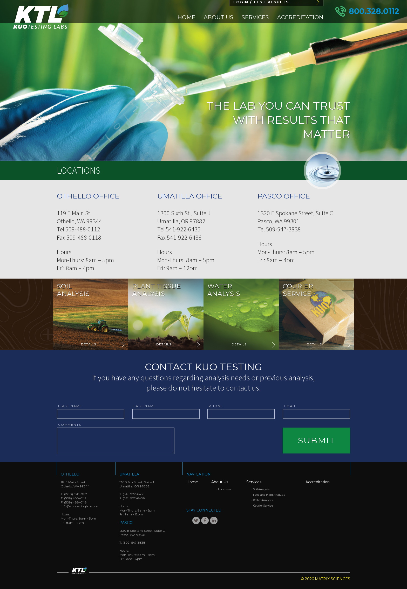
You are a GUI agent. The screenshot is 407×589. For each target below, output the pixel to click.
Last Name (144, 406)
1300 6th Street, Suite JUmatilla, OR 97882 (136, 484)
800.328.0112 (374, 11)
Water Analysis (263, 500)
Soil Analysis (261, 489)
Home (186, 17)
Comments (69, 424)
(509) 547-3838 (134, 542)
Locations (224, 489)
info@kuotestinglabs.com (80, 506)
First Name (70, 406)
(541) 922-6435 (133, 494)
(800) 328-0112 (75, 494)
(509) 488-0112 (75, 498)
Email (290, 406)
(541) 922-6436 (134, 498)
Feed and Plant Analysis (269, 494)
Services (255, 17)
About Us (218, 17)
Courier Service (263, 505)
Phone (216, 406)
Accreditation (300, 17)
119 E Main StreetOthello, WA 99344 (75, 484)
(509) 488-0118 (75, 502)
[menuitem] (186, 17)
